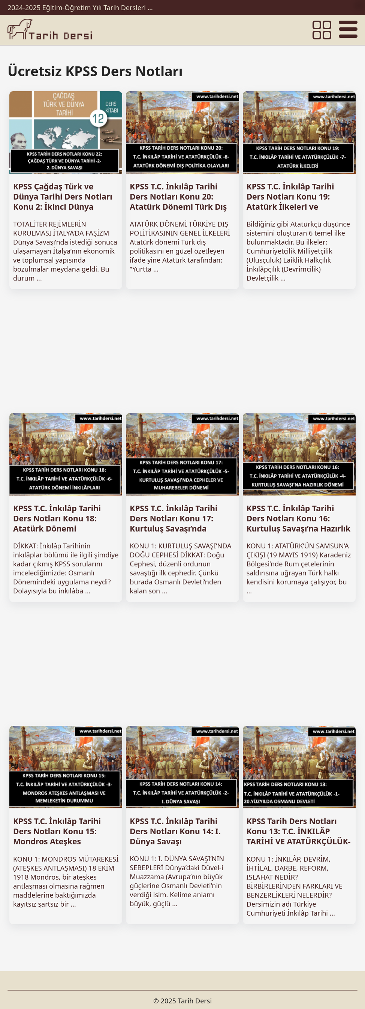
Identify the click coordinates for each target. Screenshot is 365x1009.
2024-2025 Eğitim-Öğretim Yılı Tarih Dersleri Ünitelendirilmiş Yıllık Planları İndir (82, 7)
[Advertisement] (182, 351)
